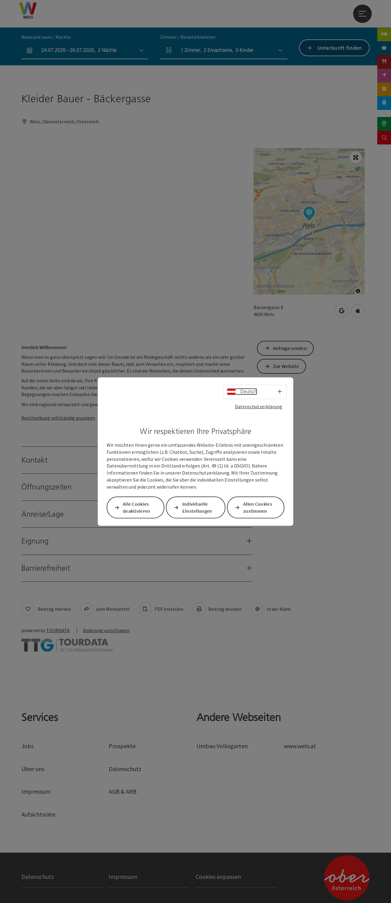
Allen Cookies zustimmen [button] (257, 507)
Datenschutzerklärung (258, 406)
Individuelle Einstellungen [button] (197, 507)
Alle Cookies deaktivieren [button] (136, 507)
